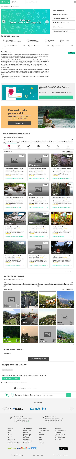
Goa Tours (26, 437)
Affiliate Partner (59, 432)
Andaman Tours (27, 441)
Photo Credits (11, 439)
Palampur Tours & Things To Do (60, 31)
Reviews (10, 434)
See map (17, 170)
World (2, 6)
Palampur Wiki (66, 40)
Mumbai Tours (27, 434)
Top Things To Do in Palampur (60, 14)
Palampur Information (58, 10)
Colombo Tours (27, 430)
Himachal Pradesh (10, 6)
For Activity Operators (60, 430)
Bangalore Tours (27, 436)
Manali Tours (26, 439)
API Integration (59, 436)
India (5, 6)
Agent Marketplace (60, 434)
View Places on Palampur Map (60, 18)
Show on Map (56, 97)
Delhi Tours (26, 432)
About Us (10, 430)
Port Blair (41, 442)
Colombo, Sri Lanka (44, 430)
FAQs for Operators (60, 437)
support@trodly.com (25, 420)
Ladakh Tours (26, 442)
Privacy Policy (65, 455)
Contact (10, 436)
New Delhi (41, 432)
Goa (40, 441)
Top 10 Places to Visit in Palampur (61, 22)
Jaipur (40, 437)
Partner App (58, 439)
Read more (8, 175)
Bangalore (41, 434)
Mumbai (41, 436)
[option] (14, 408)
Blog (9, 432)
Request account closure (14, 442)
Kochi (40, 439)
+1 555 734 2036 (24, 421)
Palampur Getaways (58, 27)
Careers (10, 441)
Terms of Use (56, 455)
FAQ (9, 437)
